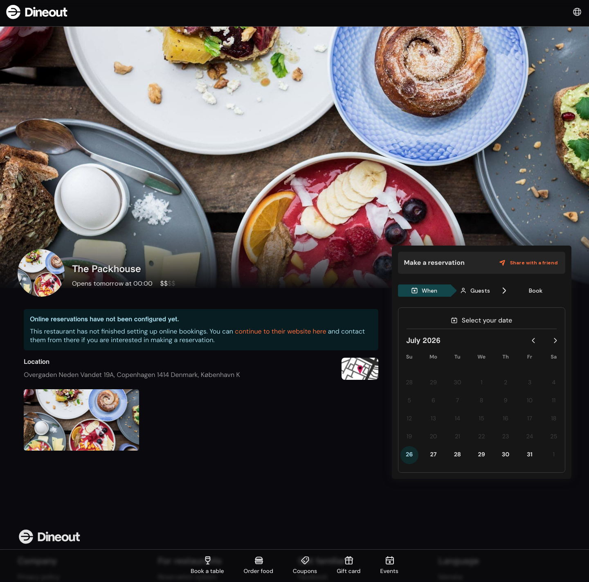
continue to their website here (280, 331)
